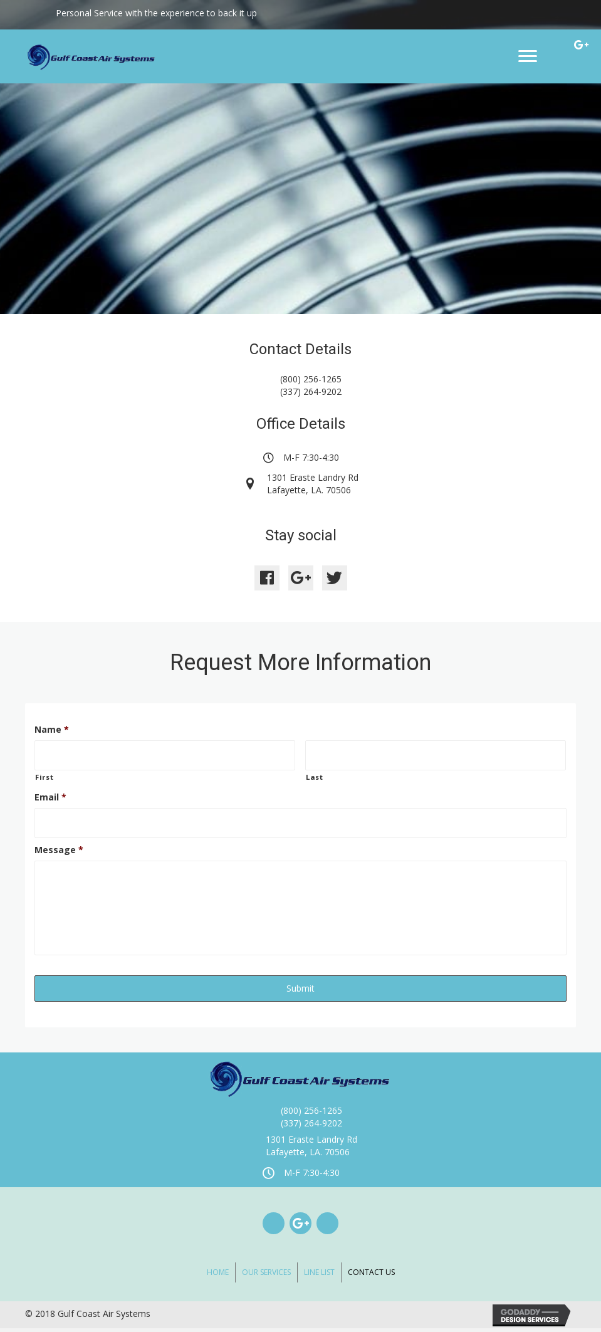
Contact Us (371, 1276)
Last (314, 775)
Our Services (266, 1276)
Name (51, 729)
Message (58, 847)
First (44, 775)
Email (50, 796)
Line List (319, 1276)
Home (218, 1276)
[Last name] (435, 754)
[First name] (164, 754)
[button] (267, 577)
